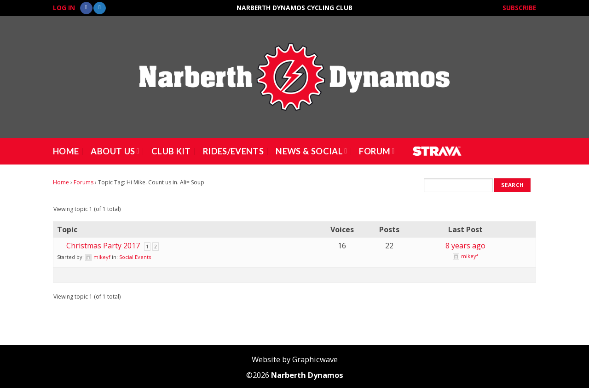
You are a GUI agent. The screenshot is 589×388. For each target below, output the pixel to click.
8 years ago (465, 246)
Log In (64, 7)
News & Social (311, 151)
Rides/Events (233, 151)
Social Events (135, 256)
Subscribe (519, 7)
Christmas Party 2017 (103, 246)
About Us (115, 151)
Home (66, 151)
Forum (376, 151)
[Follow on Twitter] (99, 8)
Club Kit (171, 151)
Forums (83, 182)
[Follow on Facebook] (86, 8)
